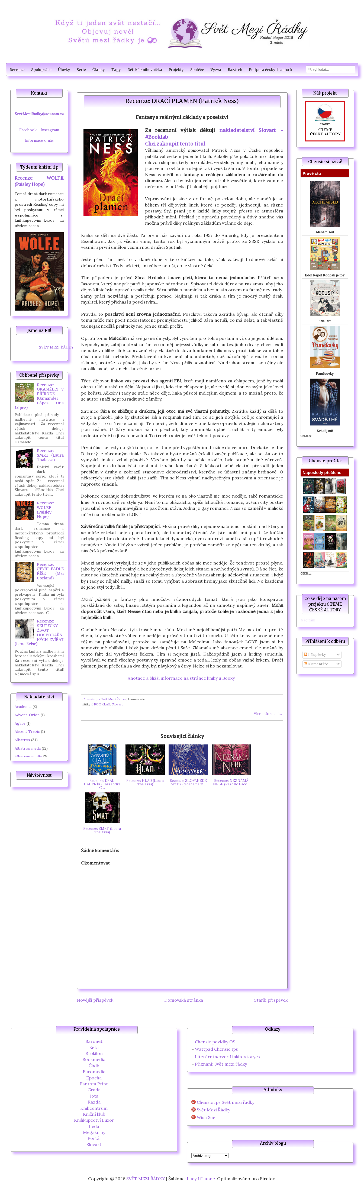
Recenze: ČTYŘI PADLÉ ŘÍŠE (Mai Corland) (50, 571)
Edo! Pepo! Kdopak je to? (325, 275)
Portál (94, 1138)
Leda (94, 1126)
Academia (23, 706)
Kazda (94, 1102)
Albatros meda (28, 748)
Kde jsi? (324, 321)
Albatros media (28, 756)
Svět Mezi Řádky (213, 1109)
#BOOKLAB (100, 704)
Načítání (308, 620)
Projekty (176, 69)
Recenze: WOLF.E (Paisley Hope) (45, 510)
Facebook (28, 129)
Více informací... (268, 713)
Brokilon (94, 1053)
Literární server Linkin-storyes (227, 1056)
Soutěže (197, 69)
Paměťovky (325, 374)
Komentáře (316, 664)
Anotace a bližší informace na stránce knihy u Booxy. (182, 678)
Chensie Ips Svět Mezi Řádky (104, 699)
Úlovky (64, 69)
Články (98, 69)
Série (81, 69)
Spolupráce (41, 69)
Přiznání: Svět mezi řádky (221, 1064)
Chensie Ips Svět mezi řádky (225, 1102)
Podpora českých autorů (270, 69)
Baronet (93, 1041)
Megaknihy (94, 1132)
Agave (20, 723)
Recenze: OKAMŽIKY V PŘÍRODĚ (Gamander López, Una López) (39, 396)
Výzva (216, 69)
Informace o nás (39, 140)
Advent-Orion (27, 714)
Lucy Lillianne (201, 1178)
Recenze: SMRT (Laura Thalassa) (50, 455)
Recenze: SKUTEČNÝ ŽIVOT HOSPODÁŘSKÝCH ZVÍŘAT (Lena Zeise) (39, 632)
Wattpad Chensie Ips (216, 1049)
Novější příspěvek (95, 1000)
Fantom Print (94, 1083)
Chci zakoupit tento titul (175, 144)
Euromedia (94, 1071)
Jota (94, 1096)
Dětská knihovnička (144, 69)
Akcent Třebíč (27, 731)
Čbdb (94, 1065)
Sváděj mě (325, 431)
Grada (94, 1089)
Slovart (117, 704)
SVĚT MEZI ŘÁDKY (56, 347)
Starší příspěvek (271, 1000)
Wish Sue (206, 1117)
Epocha (94, 1077)
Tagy (116, 69)
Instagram (50, 129)
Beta (94, 1047)
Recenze (17, 69)
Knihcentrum (94, 1108)
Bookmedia (93, 1059)
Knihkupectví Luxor (94, 1120)
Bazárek (235, 69)
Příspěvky (315, 654)
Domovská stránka (183, 1000)
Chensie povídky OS (215, 1041)
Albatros (22, 739)
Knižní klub (94, 1114)
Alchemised (325, 232)
